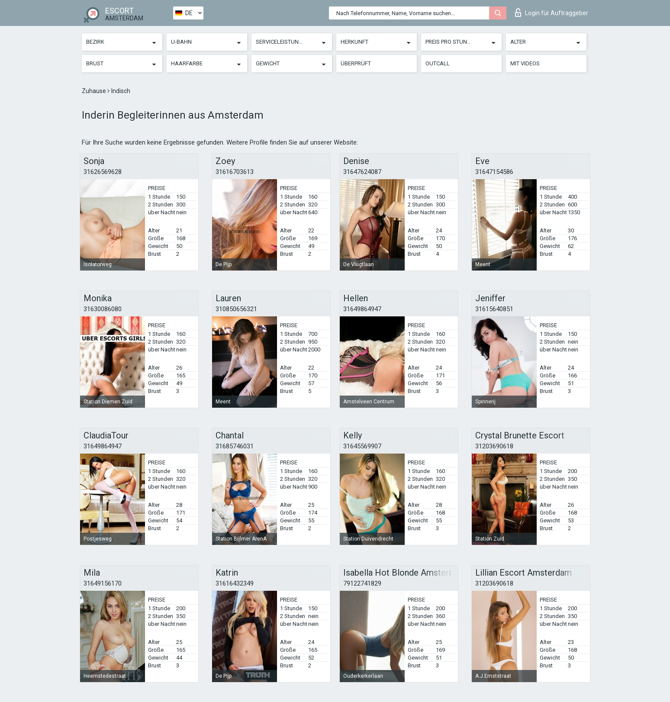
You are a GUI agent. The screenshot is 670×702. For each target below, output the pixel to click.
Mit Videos (525, 63)
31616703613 (235, 172)
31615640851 (494, 309)
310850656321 (236, 309)
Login (551, 12)
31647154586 (494, 172)
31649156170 (103, 583)
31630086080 (103, 309)
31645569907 (362, 446)
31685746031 (235, 446)
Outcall (437, 63)
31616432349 (235, 583)
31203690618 (494, 446)
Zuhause (94, 90)
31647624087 (362, 172)
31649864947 (362, 309)
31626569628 (103, 172)
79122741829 (362, 583)
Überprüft (356, 63)
